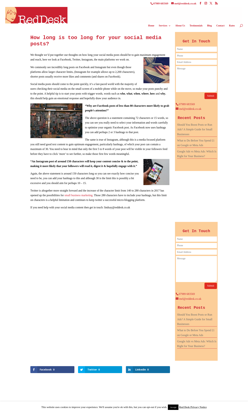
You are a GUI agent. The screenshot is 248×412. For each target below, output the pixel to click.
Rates (232, 26)
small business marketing (79, 195)
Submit (210, 96)
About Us (180, 26)
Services (163, 26)
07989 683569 (160, 3)
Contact (220, 26)
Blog (209, 26)
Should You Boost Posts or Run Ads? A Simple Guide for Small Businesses (194, 129)
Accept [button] (173, 407)
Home (151, 26)
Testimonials (196, 26)
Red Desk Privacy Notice (193, 407)
